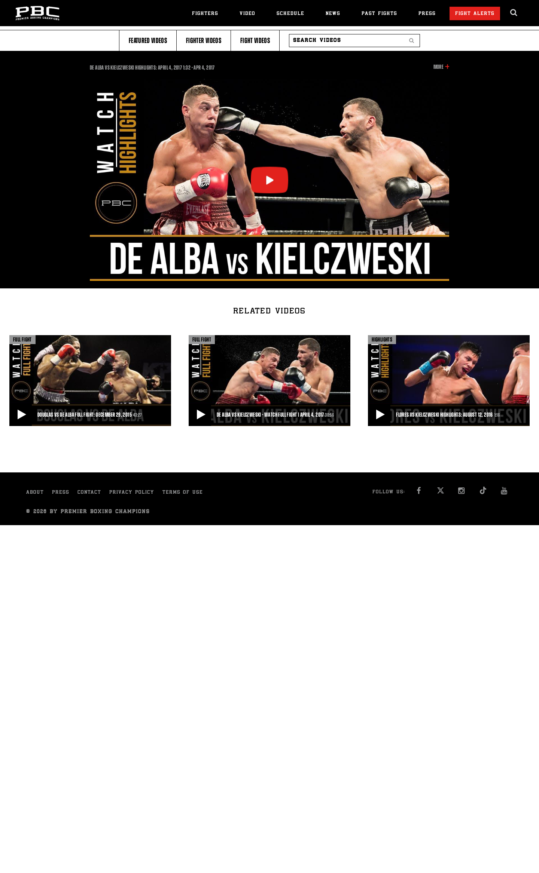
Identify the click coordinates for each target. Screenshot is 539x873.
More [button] (438, 66)
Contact (89, 493)
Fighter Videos (203, 41)
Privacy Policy (131, 493)
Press (427, 14)
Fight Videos (255, 41)
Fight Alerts (474, 14)
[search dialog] (514, 13)
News (333, 14)
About (35, 493)
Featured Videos (148, 41)
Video (247, 14)
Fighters (205, 14)
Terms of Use (182, 493)
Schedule (290, 14)
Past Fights (379, 14)
